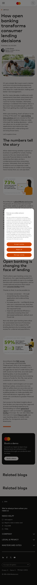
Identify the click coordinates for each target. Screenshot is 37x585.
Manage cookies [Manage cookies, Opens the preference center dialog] (19, 255)
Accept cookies (19, 244)
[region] (19, 234)
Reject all (19, 249)
